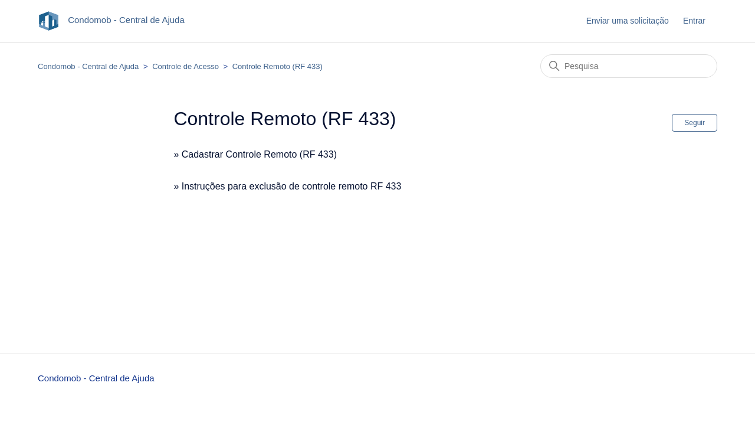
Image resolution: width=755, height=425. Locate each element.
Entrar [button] (694, 20)
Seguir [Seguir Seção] (694, 123)
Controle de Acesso (185, 66)
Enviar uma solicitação (627, 20)
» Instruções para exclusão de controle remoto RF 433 (287, 186)
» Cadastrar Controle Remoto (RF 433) (255, 154)
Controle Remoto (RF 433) (277, 66)
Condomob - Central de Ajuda (88, 66)
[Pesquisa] (628, 66)
